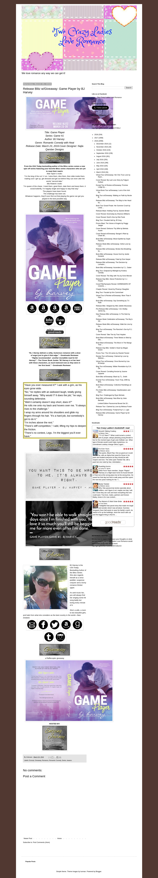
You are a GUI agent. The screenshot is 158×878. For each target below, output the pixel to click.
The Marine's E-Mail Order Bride (110, 501)
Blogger (98, 871)
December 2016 (102, 144)
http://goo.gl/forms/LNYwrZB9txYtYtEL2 (106, 128)
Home (59, 838)
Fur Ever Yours (104, 449)
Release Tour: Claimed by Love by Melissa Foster (114, 407)
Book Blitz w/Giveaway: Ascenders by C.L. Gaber (113, 267)
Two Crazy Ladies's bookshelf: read (113, 428)
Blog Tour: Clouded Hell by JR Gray (109, 220)
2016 (96, 141)
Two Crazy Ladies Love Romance (109, 97)
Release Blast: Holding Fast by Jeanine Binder (112, 211)
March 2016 (100, 172)
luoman (83, 871)
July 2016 (100, 160)
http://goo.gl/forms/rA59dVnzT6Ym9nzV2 (107, 546)
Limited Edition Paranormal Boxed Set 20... (112, 403)
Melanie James (104, 451)
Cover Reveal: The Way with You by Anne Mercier (114, 276)
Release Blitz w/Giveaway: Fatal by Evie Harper (113, 259)
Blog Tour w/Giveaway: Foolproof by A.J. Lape (112, 410)
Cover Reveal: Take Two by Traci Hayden (111, 334)
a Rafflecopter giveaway (54, 658)
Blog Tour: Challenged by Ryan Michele (110, 395)
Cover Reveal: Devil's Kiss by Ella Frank (110, 217)
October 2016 (101, 150)
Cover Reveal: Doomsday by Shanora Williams (113, 214)
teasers (69, 760)
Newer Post (28, 838)
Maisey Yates (104, 433)
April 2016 (100, 169)
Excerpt (31, 760)
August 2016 (101, 156)
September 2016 (102, 153)
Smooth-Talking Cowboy (107, 431)
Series (64, 760)
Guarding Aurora (105, 466)
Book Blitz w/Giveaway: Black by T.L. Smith (111, 377)
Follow (94, 119)
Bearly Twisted (104, 484)
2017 (96, 138)
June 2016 (100, 163)
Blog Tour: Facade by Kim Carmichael (109, 292)
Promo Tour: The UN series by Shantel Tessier (112, 353)
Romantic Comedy (55, 760)
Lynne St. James (105, 468)
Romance (45, 760)
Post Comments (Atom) (41, 842)
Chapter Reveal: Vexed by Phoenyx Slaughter (112, 289)
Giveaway (38, 760)
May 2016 (100, 166)
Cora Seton (103, 503)
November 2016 (102, 147)
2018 (96, 135)
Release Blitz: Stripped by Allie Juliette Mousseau (114, 306)
